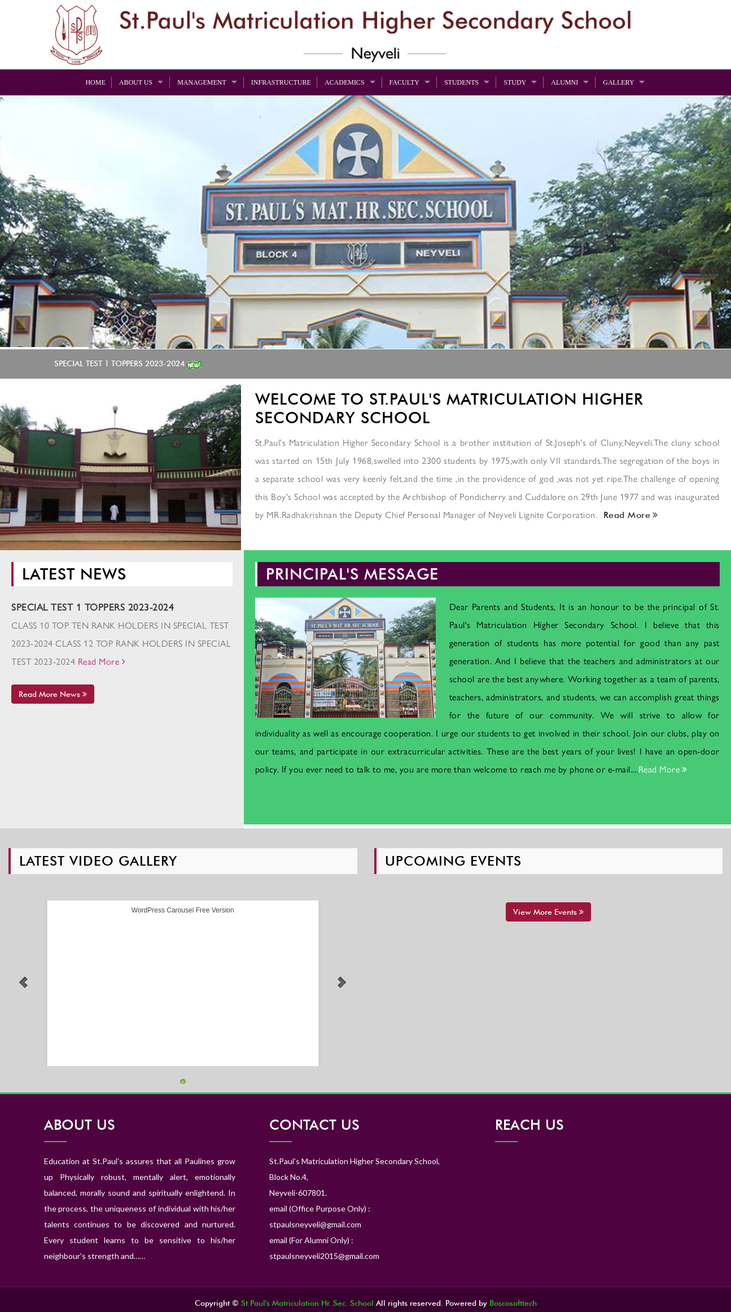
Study (515, 82)
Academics (345, 82)
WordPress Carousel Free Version (183, 910)
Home (95, 82)
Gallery (618, 82)
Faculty (404, 82)
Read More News (53, 694)
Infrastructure (281, 82)
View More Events (548, 911)
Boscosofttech (513, 1302)
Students (461, 82)
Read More (629, 515)
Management (201, 82)
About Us (135, 82)
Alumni (564, 82)
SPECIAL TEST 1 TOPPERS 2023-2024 (132, 363)
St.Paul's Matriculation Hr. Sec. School (307, 1302)
